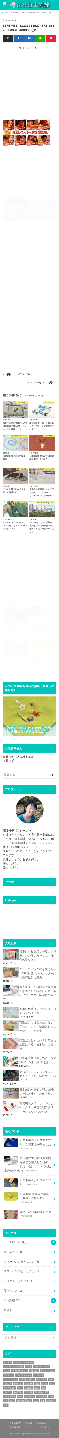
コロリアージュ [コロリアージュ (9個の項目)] (47, 1371)
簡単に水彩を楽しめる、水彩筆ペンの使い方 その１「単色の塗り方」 (37, 955)
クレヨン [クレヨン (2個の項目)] (34, 1371)
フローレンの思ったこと (22, 1271)
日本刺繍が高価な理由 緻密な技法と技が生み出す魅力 (36, 1091)
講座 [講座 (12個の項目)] (42, 1401)
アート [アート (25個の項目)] (28, 1366)
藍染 (8, 1310)
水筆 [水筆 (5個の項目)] (51, 1396)
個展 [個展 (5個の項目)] (37, 1384)
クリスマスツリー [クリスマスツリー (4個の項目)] (19, 1371)
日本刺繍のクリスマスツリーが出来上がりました (27, 1144)
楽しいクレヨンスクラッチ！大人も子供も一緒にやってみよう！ (37, 1076)
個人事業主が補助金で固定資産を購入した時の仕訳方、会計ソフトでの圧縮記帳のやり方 (29, 993)
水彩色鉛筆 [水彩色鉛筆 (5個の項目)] (41, 1396)
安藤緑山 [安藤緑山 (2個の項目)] (28, 1388)
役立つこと (13, 1290)
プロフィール (29, 1427)
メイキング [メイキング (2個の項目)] (38, 1375)
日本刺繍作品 (14, 1427)
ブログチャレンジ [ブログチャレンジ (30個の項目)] (23, 1375)
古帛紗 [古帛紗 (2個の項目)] (44, 1384)
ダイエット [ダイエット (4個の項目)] (8, 1375)
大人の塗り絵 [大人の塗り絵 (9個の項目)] (9, 1388)
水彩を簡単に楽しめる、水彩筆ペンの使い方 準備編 (37, 1060)
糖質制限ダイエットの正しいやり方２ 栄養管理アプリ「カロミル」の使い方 (37, 1107)
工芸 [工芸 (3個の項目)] (37, 1388)
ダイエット (13, 1251)
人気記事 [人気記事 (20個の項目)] (7, 1384)
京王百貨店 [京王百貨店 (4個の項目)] (41, 1379)
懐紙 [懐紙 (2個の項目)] (43, 1388)
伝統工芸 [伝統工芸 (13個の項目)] (18, 1384)
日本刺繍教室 (15, 1423)
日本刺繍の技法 (43, 1423)
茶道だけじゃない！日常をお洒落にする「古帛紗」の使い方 (37, 1044)
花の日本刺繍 (27, 1434)
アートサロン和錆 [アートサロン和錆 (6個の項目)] (41, 1366)
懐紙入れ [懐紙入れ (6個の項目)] (7, 1392)
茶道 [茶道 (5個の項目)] (36, 1401)
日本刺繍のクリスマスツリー (27, 1182)
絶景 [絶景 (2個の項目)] (29, 1401)
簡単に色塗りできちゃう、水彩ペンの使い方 (37, 1010)
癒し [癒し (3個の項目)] (12, 1401)
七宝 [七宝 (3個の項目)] (22, 1379)
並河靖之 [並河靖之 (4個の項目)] (30, 1379)
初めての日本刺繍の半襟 (27, 1214)
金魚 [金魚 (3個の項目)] (6, 1405)
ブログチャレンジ (18, 1281)
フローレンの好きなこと (21, 1261)
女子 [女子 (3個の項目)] (20, 1388)
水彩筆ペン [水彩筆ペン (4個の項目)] (29, 1396)
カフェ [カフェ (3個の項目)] (6, 1371)
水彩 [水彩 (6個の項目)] (20, 1396)
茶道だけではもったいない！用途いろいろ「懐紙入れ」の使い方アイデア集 (37, 1026)
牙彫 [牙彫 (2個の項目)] (6, 1401)
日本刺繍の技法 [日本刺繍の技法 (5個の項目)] (41, 1392)
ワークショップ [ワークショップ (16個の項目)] (10, 1379)
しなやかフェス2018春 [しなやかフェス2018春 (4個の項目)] (24, 1362)
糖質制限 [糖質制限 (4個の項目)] (21, 1401)
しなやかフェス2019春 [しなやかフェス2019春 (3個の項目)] (13, 1366)
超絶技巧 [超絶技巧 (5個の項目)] (51, 1401)
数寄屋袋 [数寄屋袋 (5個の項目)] (18, 1392)
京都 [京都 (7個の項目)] (51, 1379)
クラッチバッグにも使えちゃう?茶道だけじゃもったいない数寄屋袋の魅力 (37, 973)
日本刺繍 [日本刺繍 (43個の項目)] (28, 1392)
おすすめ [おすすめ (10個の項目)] (7, 1362)
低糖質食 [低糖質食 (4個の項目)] (28, 1384)
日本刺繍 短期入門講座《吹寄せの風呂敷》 (26, 1198)
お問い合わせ (45, 1427)
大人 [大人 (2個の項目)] (52, 1384)
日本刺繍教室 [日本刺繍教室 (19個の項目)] (9, 1396)
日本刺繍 (12, 1300)
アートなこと (15, 1242)
